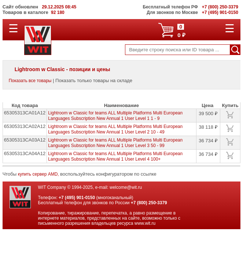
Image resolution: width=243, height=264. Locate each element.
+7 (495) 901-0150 (77, 197)
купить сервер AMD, (39, 174)
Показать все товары (30, 80)
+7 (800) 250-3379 (149, 202)
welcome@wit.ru (126, 187)
